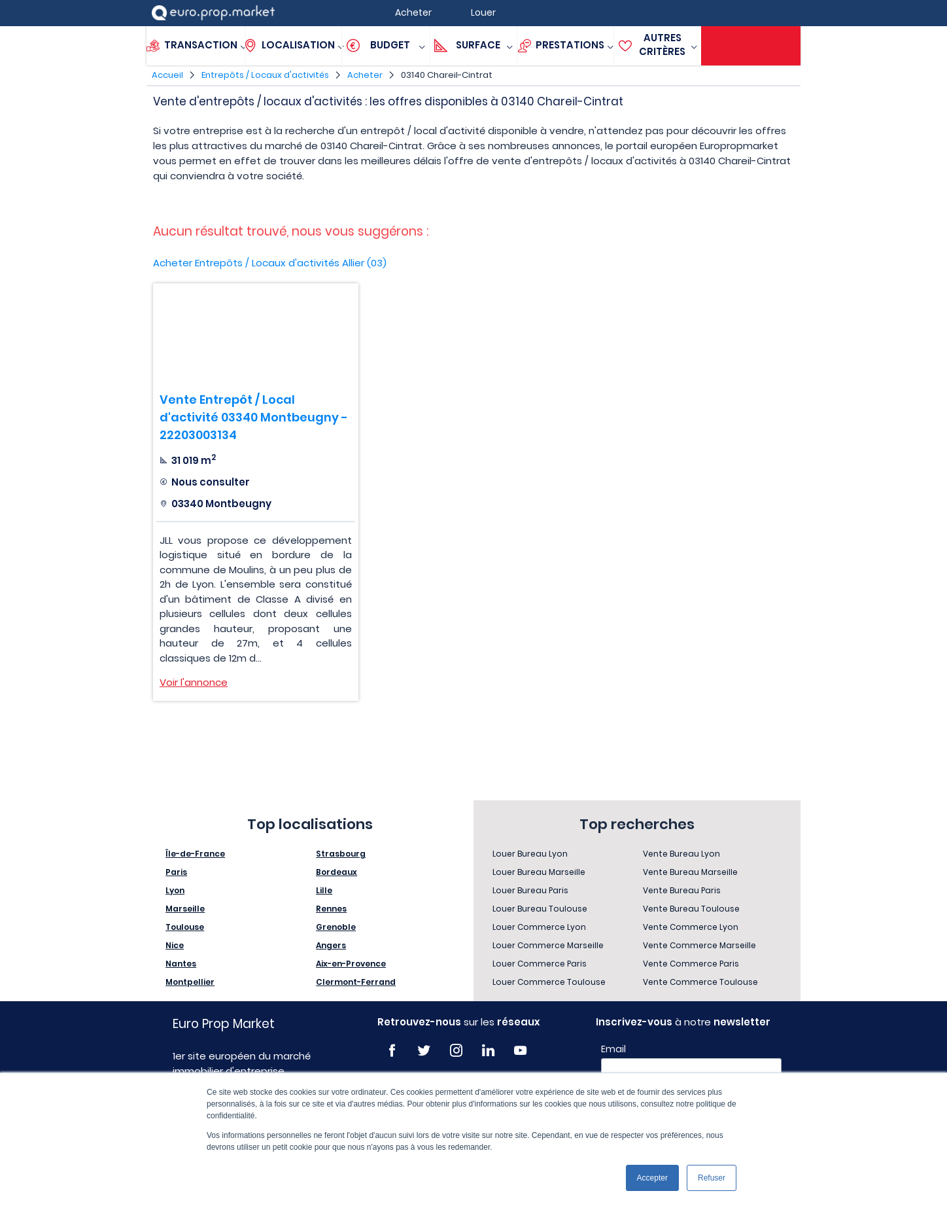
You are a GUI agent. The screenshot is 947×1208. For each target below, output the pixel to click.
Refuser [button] (711, 1177)
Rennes (331, 908)
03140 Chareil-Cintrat (446, 75)
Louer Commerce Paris (539, 963)
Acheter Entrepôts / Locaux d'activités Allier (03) (270, 263)
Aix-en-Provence (351, 963)
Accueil (167, 75)
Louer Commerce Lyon (539, 927)
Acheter (365, 75)
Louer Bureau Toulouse (539, 908)
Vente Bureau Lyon (681, 853)
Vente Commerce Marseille (699, 945)
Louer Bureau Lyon (530, 853)
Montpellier (190, 981)
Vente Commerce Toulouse (700, 981)
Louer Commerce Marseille (548, 945)
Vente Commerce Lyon (690, 927)
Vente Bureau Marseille (690, 872)
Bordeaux (336, 872)
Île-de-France (195, 853)
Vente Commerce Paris (691, 963)
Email (613, 1049)
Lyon (174, 890)
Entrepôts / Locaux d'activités (265, 75)
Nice (174, 945)
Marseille (185, 908)
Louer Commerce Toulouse (549, 981)
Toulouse (184, 927)
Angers (331, 945)
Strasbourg (341, 853)
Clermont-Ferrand (356, 981)
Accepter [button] (652, 1177)
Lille (324, 890)
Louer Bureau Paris (530, 890)
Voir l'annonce (194, 682)
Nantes (180, 963)
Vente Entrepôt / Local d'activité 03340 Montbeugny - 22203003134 (254, 417)
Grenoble (336, 927)
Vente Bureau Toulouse (691, 908)
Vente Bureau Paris (682, 890)
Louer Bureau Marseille (538, 872)
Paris (176, 872)
